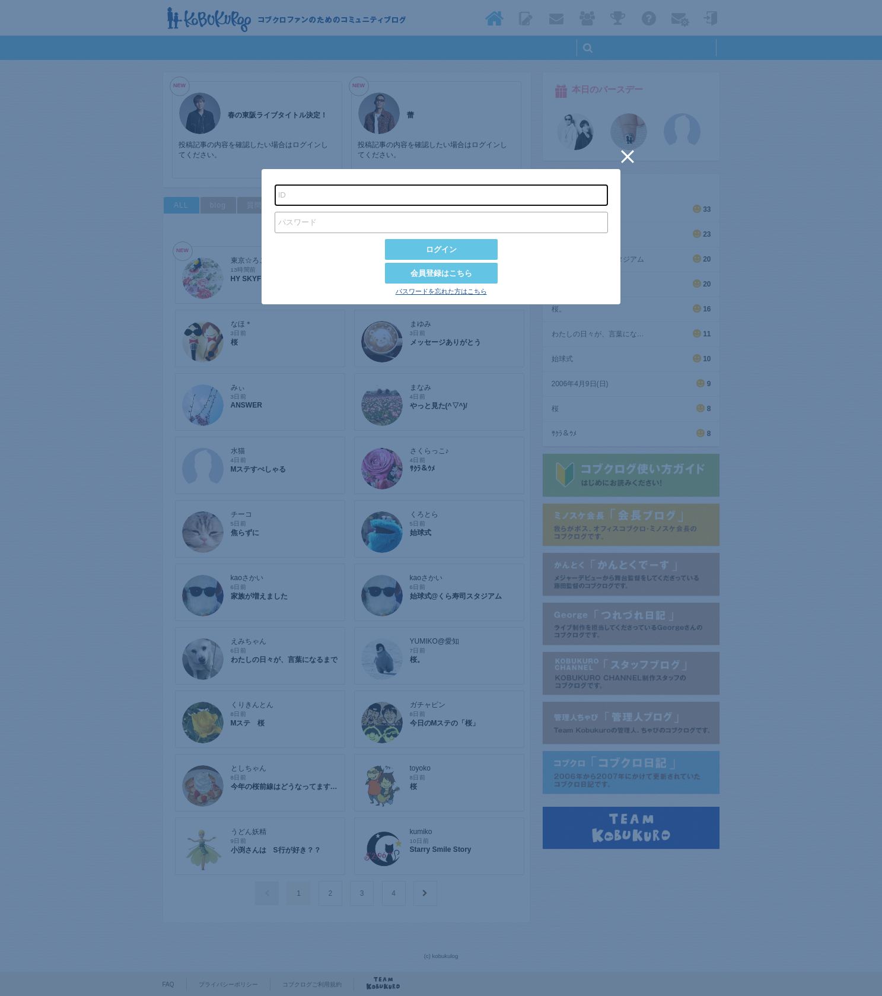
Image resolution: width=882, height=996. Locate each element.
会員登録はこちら (441, 273)
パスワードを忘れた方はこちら (441, 291)
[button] (627, 156)
